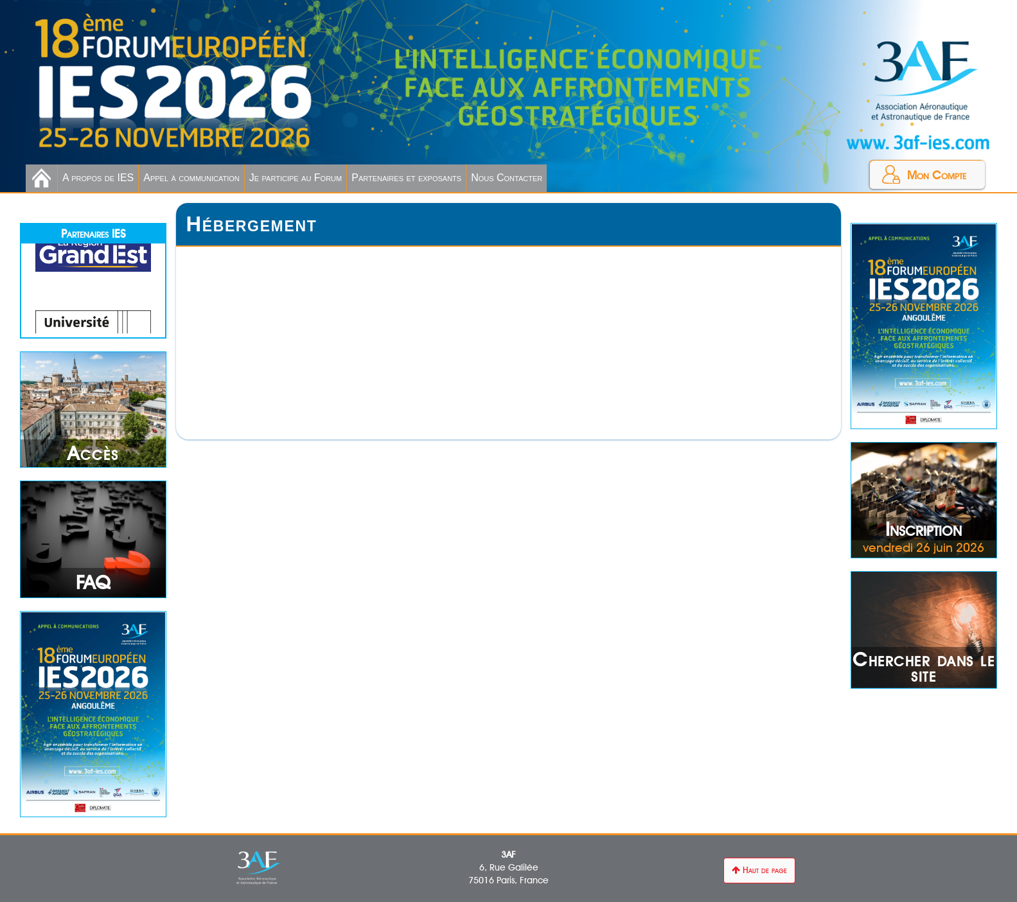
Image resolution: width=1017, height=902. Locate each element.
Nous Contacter (506, 177)
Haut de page (759, 870)
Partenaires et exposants (406, 177)
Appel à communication (191, 177)
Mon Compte (936, 175)
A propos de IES (98, 177)
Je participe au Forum (295, 177)
